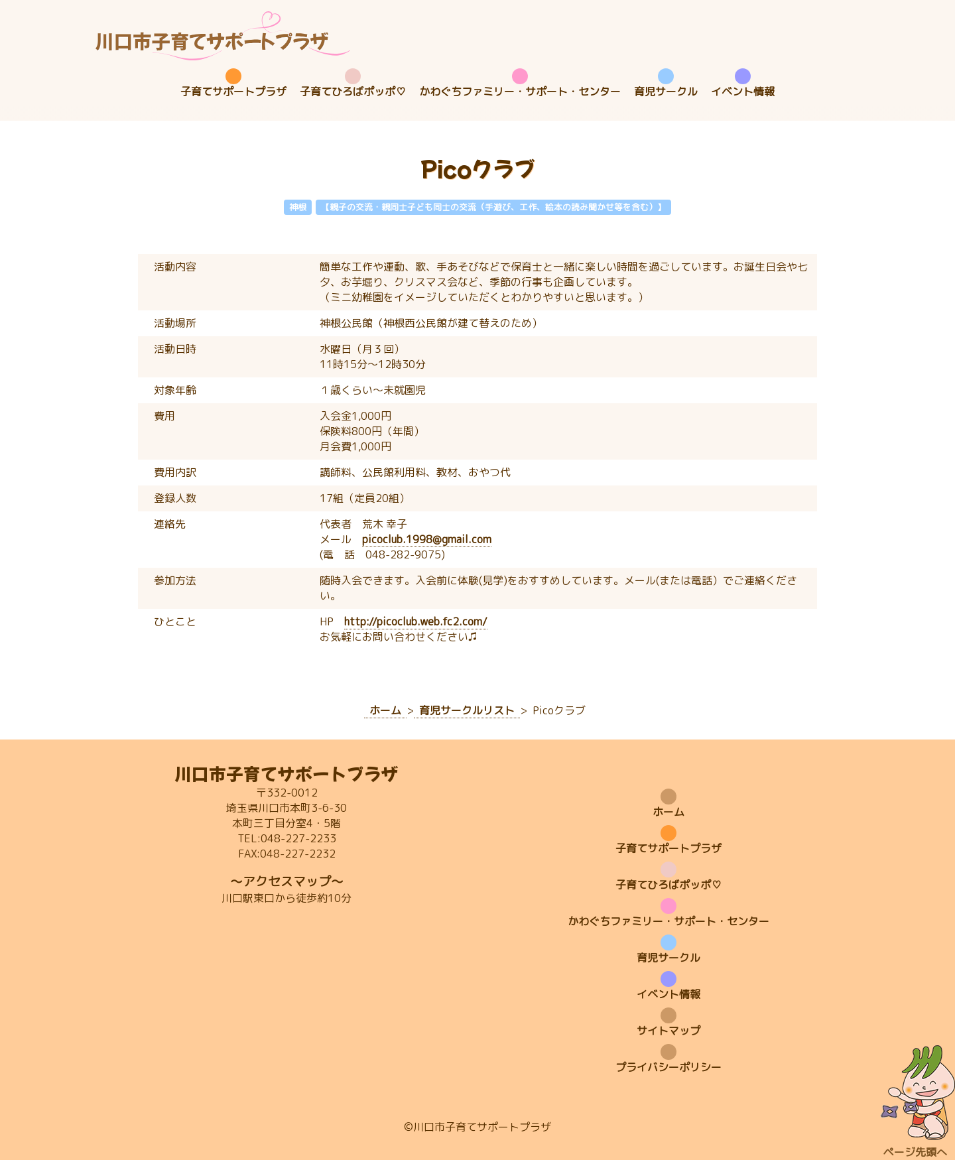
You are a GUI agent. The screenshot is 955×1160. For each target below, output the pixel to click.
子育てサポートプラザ (233, 91)
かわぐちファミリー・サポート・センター (520, 91)
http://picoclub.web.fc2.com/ (415, 621)
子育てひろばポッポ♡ (353, 91)
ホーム (668, 812)
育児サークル (666, 91)
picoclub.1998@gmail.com (426, 539)
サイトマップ (668, 1030)
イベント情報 (743, 91)
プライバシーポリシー (668, 1067)
